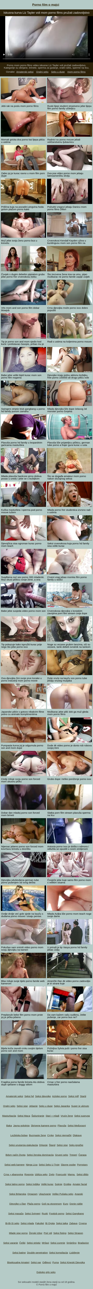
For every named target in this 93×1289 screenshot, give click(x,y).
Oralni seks (42, 71)
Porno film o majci (45, 4)
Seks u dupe (58, 71)
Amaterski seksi (25, 71)
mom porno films (76, 71)
